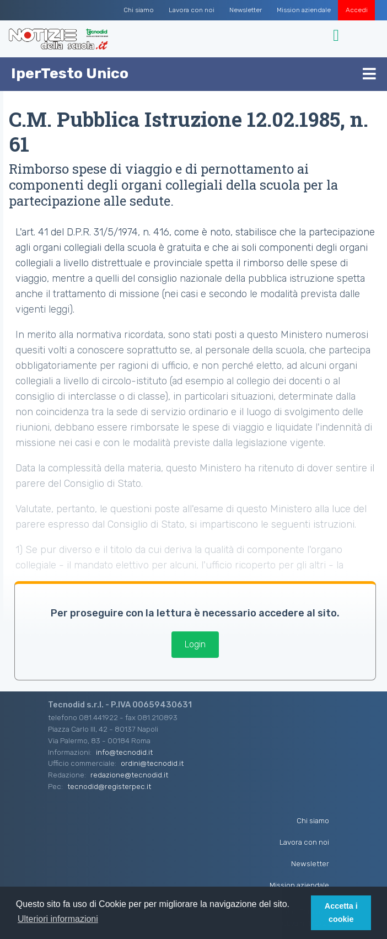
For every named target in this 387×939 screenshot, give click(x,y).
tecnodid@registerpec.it (109, 786)
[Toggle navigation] (338, 36)
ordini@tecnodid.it (152, 763)
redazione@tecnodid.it (129, 774)
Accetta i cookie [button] (341, 913)
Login (195, 644)
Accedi (357, 10)
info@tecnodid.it (124, 752)
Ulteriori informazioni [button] (58, 919)
